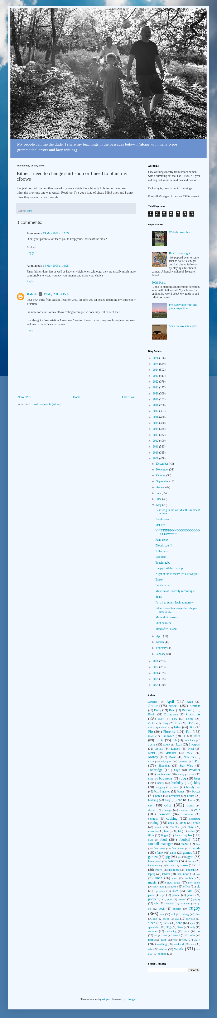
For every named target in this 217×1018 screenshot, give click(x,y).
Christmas (193, 714)
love (198, 874)
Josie (151, 744)
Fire (191, 727)
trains (151, 939)
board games (162, 791)
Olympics (166, 761)
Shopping (164, 765)
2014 (156, 428)
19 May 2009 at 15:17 (56, 294)
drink (183, 822)
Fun (188, 732)
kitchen (190, 869)
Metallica (171, 752)
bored (158, 795)
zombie (162, 953)
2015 (156, 423)
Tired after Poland (166, 628)
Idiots (160, 740)
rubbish (177, 908)
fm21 (150, 840)
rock (162, 908)
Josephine (189, 740)
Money (153, 757)
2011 (156, 446)
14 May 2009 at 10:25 (56, 265)
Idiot (197, 736)
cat (150, 805)
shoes (166, 918)
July (159, 493)
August (160, 487)
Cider (161, 719)
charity (190, 805)
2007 (156, 667)
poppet (153, 899)
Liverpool (194, 744)
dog (156, 823)
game (173, 852)
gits (179, 857)
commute (187, 814)
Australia (195, 705)
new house (173, 882)
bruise (190, 795)
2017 (156, 411)
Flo (150, 732)
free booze (159, 848)
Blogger (131, 999)
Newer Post (24, 397)
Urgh (177, 770)
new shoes (158, 886)
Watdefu (32, 294)
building (153, 800)
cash (192, 800)
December (162, 463)
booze (196, 791)
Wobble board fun (179, 232)
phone (175, 895)
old (198, 886)
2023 (156, 375)
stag (168, 927)
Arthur (153, 706)
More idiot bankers (166, 617)
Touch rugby (162, 562)
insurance (174, 869)
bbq (183, 778)
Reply (30, 253)
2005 (156, 679)
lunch (158, 878)
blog (197, 783)
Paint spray (162, 539)
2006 (156, 673)
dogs (171, 822)
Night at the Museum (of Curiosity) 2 (177, 574)
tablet (186, 931)
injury (158, 869)
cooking (172, 818)
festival (191, 831)
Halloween (167, 736)
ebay (190, 827)
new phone (194, 882)
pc (163, 895)
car (180, 800)
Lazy (179, 744)
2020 (156, 393)
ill (198, 865)
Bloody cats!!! (163, 545)
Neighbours (162, 519)
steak (180, 927)
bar (192, 774)
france (185, 844)
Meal (191, 748)
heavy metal (154, 861)
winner (163, 949)
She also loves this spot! (183, 326)
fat (179, 831)
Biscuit (187, 710)
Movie (172, 757)
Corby (189, 718)
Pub (197, 761)
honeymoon (154, 865)
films (151, 835)
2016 (156, 417)
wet (192, 944)
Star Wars (186, 765)
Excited (163, 727)
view (184, 939)
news (173, 886)
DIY (177, 723)
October (161, 475)
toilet (192, 935)
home (191, 861)
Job (175, 740)
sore (179, 923)
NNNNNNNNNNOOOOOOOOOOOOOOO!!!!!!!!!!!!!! (177, 532)
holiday (173, 861)
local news (183, 874)
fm (190, 835)
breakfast (174, 795)
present (182, 899)
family (168, 831)
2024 (156, 369)
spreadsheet (154, 927)
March (160, 642)
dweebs (174, 827)
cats (168, 805)
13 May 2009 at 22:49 (56, 233)
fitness (178, 835)
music (152, 882)
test (165, 935)
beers (160, 783)
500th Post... (159, 282)
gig (167, 857)
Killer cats (161, 551)
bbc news (166, 778)
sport (192, 923)
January (161, 653)
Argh (190, 701)
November (162, 469)
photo (190, 895)
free (198, 844)
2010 (156, 452)
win (150, 949)
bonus (180, 791)
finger (164, 835)
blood (175, 787)
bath (150, 778)
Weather (194, 770)
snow (166, 923)
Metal (151, 752)
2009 (156, 458)
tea (155, 935)
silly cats (190, 918)
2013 (156, 434)
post (169, 899)
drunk (158, 827)
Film (177, 727)
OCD (151, 761)
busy (167, 800)
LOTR (166, 744)
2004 (156, 684)
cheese (151, 810)
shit (155, 918)
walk (196, 940)
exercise (153, 831)
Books (152, 714)
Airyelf (106, 999)
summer (153, 931)
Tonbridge (155, 770)
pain (190, 891)
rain (156, 903)
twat (163, 939)
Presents (183, 761)
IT (184, 736)
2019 (156, 399)
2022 (156, 381)
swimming (171, 931)
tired (176, 935)
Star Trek (160, 524)
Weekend (160, 556)
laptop (151, 874)
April (159, 636)
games (187, 852)
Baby (157, 710)
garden (153, 857)
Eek (150, 727)
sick (177, 918)
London (175, 748)
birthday (177, 783)
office (186, 886)
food (163, 840)
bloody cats (193, 787)
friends (195, 848)
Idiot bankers (163, 623)
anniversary (163, 774)
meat (174, 878)
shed (198, 914)
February (161, 647)
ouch (175, 890)
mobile (189, 878)
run (162, 914)
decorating (194, 818)
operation (160, 891)
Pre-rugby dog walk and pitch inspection (183, 306)
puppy (196, 899)
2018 (156, 405)
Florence (169, 732)
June (159, 499)
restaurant (185, 903)
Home (76, 397)
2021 (156, 387)
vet (174, 939)
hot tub (170, 865)
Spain (158, 596)
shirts (29, 210)
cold (197, 810)
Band (172, 710)
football (184, 840)
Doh (190, 723)
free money (178, 848)
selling (185, 914)
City (174, 718)
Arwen (173, 706)
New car (189, 757)
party (151, 895)
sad (173, 914)
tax (198, 931)
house (184, 865)
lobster (166, 874)
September (162, 481)
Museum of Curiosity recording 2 (174, 591)
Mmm (190, 753)
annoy (181, 774)
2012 (156, 440)
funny (160, 852)
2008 (156, 661)
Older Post (128, 397)
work (179, 948)
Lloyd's (158, 748)
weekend (178, 944)
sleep (151, 923)
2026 (156, 358)
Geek (151, 736)
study (192, 927)
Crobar (151, 723)
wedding (162, 944)
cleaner (183, 810)
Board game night (179, 253)
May (159, 505)
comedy (164, 814)
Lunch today (162, 585)
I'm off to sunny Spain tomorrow (174, 602)
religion (169, 903)
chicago (167, 810)
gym (190, 857)
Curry (165, 723)
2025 (156, 363)
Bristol (159, 579)
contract (153, 818)
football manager (160, 844)
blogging (160, 787)
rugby (194, 908)
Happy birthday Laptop (169, 568)
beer (197, 778)
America (152, 701)
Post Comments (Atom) (47, 404)
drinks (196, 822)
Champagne (171, 714)
